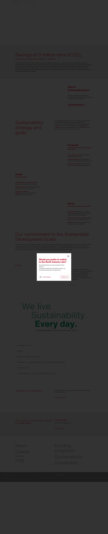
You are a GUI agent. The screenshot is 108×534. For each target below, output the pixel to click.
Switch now (65, 277)
